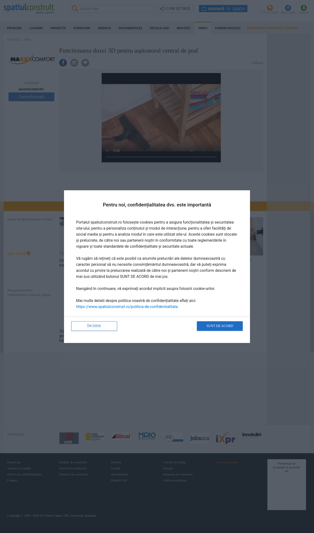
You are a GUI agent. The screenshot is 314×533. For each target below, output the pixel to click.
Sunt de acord (220, 326)
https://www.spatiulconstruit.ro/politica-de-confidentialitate (127, 306)
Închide (94, 326)
